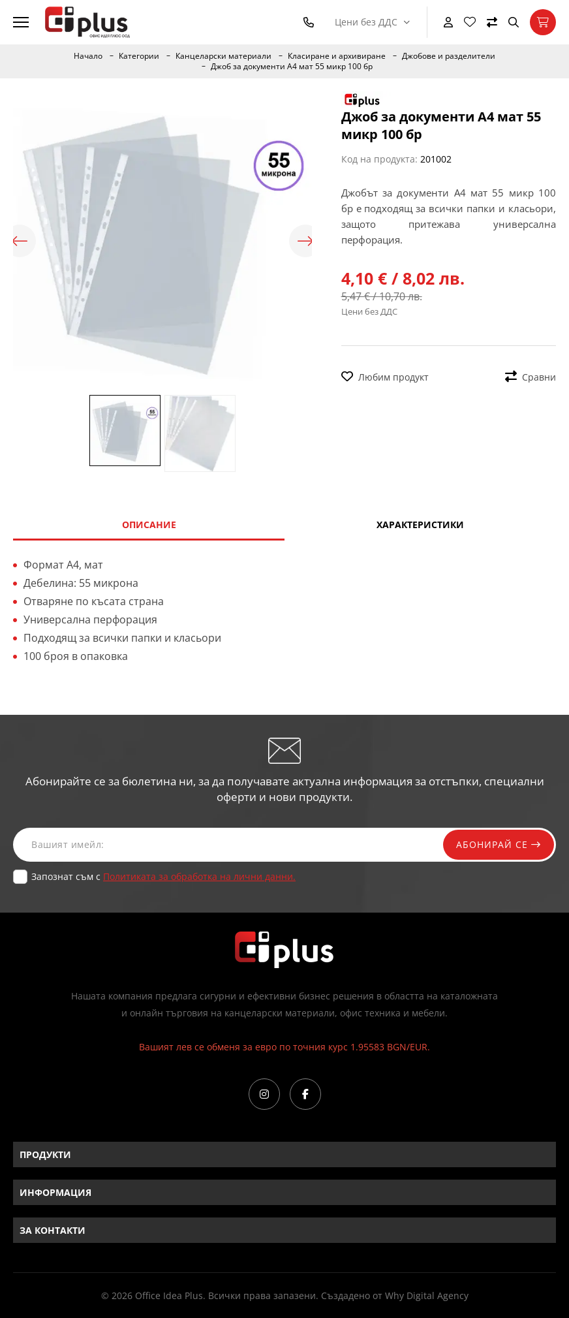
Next (305, 241)
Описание (149, 524)
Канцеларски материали (223, 56)
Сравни (530, 377)
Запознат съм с (163, 876)
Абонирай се (498, 844)
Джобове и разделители (448, 56)
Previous (19, 241)
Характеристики (420, 524)
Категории (139, 56)
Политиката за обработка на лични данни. (199, 876)
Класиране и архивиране (337, 56)
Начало (88, 56)
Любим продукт (385, 377)
